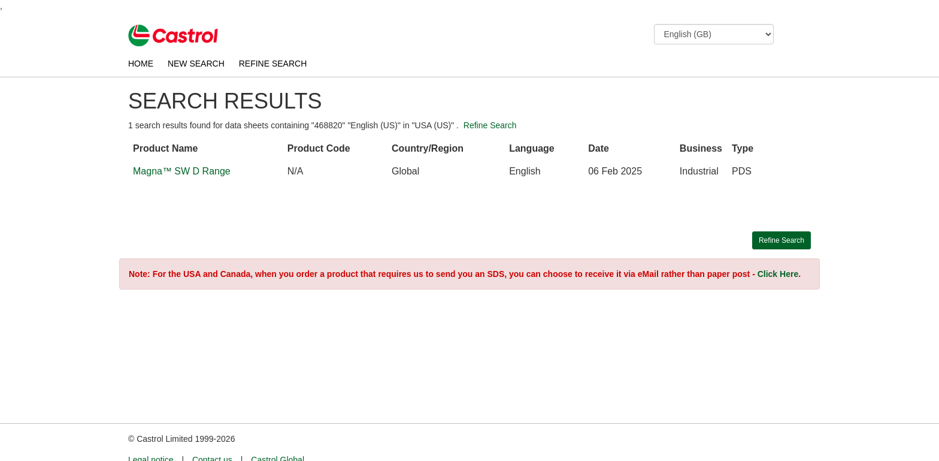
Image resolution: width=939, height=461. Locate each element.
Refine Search (490, 125)
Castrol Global (277, 437)
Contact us (212, 437)
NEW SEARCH (196, 63)
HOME (140, 63)
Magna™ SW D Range (182, 171)
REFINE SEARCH (273, 63)
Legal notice (151, 437)
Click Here (778, 274)
